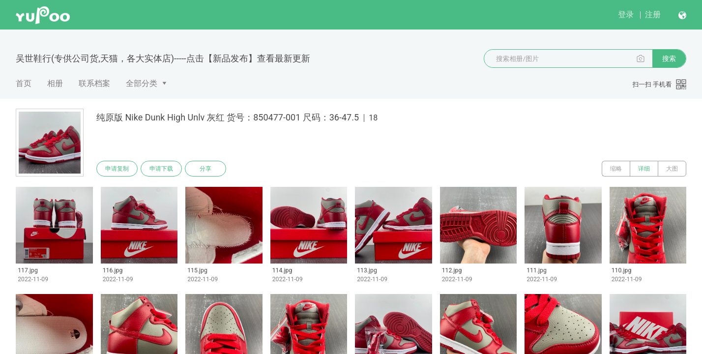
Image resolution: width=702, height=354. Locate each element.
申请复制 (117, 168)
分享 (205, 168)
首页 (23, 83)
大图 (672, 168)
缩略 (616, 168)
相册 (55, 83)
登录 (626, 14)
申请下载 (161, 168)
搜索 (669, 58)
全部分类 (141, 83)
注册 (653, 14)
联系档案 (94, 83)
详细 (644, 168)
